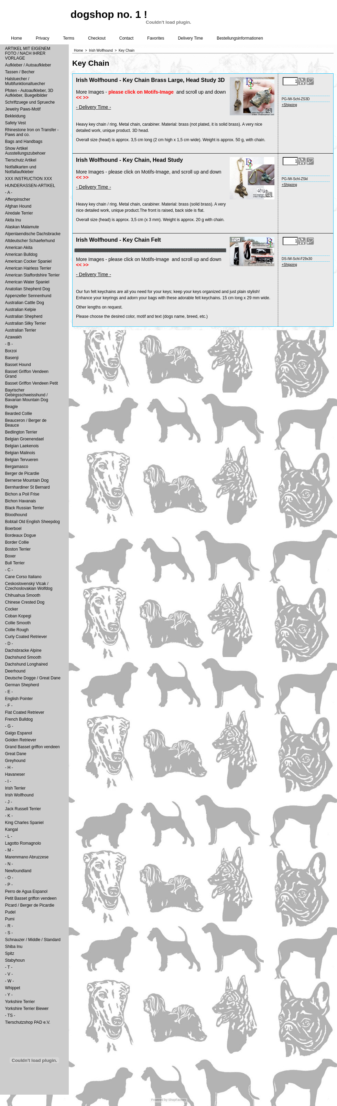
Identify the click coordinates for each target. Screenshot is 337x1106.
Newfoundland (18, 870)
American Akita (19, 247)
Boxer (10, 556)
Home (16, 38)
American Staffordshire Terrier (32, 275)
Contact (126, 38)
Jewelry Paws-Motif (23, 109)
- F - (9, 705)
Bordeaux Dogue (20, 535)
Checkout (97, 38)
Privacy (42, 38)
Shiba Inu (14, 946)
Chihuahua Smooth (23, 595)
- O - (9, 877)
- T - (9, 967)
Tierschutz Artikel (20, 160)
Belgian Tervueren (22, 459)
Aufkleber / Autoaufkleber (28, 65)
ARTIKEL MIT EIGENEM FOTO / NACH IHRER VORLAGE (28, 53)
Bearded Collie (18, 413)
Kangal (11, 829)
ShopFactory (176, 1100)
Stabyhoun (15, 960)
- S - (9, 932)
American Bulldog (21, 254)
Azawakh (13, 337)
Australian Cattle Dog (24, 302)
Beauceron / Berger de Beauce (26, 423)
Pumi (9, 919)
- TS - (10, 1015)
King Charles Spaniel (24, 822)
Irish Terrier (15, 788)
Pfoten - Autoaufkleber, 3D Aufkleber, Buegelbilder (29, 93)
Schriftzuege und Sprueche (30, 102)
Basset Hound (18, 364)
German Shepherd (22, 684)
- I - (8, 781)
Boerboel (13, 528)
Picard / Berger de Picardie (29, 905)
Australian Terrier (20, 330)
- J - (8, 802)
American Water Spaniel (27, 282)
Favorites (155, 38)
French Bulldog (19, 719)
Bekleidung (15, 116)
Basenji (12, 357)
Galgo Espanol (18, 733)
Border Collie (17, 542)
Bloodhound (16, 514)
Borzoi (11, 350)
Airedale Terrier (19, 213)
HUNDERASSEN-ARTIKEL (30, 185)
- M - (9, 850)
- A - (8, 192)
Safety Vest (15, 123)
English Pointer (19, 698)
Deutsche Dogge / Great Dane (33, 678)
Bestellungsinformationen (240, 38)
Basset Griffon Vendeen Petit (31, 383)
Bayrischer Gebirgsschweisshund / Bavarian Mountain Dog (26, 395)
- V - (9, 974)
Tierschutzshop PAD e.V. (28, 1022)
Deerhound (15, 671)
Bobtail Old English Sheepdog (32, 521)
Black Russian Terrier (24, 507)
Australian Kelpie (20, 309)
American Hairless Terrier (28, 268)
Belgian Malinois (20, 452)
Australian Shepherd (24, 316)
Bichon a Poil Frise (22, 494)
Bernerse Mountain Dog (27, 480)
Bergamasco (16, 466)
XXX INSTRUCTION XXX (28, 178)
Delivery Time (190, 38)
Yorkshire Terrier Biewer (27, 1008)
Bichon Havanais (20, 501)
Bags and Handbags (24, 141)
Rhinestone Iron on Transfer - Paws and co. (32, 132)
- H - (9, 767)
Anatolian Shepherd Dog (27, 288)
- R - (9, 926)
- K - (9, 815)
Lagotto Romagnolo (23, 843)
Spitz (9, 953)
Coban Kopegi (18, 616)
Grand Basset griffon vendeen (32, 746)
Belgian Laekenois (22, 446)
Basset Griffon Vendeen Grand (27, 374)
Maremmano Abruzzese (27, 857)
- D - (9, 643)
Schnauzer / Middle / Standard (33, 939)
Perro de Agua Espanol (26, 891)
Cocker (11, 609)
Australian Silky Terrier (25, 323)
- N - (9, 864)
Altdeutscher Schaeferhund (30, 240)
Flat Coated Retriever (24, 712)
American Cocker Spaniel (28, 261)
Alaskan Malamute (22, 227)
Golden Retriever (20, 740)
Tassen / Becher (20, 72)
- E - (9, 691)
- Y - (9, 994)
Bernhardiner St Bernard (27, 487)
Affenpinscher (17, 199)
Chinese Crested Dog (25, 602)
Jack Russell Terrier (23, 808)
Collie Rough (17, 629)
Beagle (11, 406)
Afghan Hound (18, 206)
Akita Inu (13, 220)
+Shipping (289, 105)
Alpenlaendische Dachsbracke (33, 233)
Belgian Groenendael (24, 439)
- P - (9, 884)
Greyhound (15, 760)
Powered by (159, 1100)
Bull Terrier (15, 563)
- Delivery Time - (93, 107)
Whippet (12, 987)
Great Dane (15, 753)
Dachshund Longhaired (26, 664)
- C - (9, 569)
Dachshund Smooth (23, 657)
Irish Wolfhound (19, 795)
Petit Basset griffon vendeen (31, 898)
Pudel (10, 912)
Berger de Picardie (22, 473)
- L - (8, 836)
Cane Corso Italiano (23, 576)
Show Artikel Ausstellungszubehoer (25, 151)
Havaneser (15, 774)
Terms (68, 38)
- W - (9, 981)
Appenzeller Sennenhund (28, 295)
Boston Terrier (18, 549)
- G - (9, 726)
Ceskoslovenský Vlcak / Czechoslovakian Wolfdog (29, 586)
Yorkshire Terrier (20, 1001)
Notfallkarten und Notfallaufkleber (20, 169)
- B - (9, 344)
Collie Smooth (18, 622)
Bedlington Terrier (21, 432)
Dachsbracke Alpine (23, 650)
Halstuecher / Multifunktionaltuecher (25, 81)
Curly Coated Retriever (26, 636)
